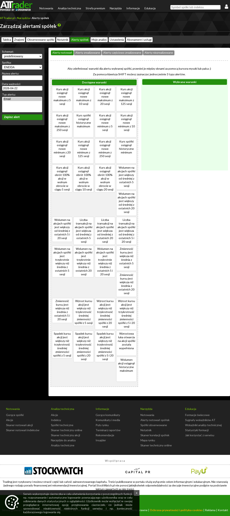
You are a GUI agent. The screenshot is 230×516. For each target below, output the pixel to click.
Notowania (46, 8)
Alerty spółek (80, 39)
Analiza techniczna (69, 8)
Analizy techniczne (62, 445)
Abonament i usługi (139, 39)
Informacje (133, 8)
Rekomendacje (105, 435)
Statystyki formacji (197, 430)
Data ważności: (11, 84)
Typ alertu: (9, 94)
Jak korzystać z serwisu (199, 435)
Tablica (6, 39)
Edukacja (150, 8)
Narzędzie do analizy (63, 440)
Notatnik (62, 39)
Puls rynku (102, 425)
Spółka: (7, 62)
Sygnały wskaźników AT (200, 420)
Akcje (9, 420)
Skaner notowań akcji (19, 425)
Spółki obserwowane (153, 425)
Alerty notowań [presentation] (62, 52)
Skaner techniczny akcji (65, 435)
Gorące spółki (15, 415)
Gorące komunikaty (108, 415)
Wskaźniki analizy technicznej (203, 425)
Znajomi (19, 39)
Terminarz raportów (108, 430)
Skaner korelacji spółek (154, 435)
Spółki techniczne (62, 425)
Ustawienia (117, 39)
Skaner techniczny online (66, 430)
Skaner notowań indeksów (22, 430)
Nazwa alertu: (10, 73)
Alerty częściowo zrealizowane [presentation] (122, 52)
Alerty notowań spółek (155, 420)
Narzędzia (116, 8)
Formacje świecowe (197, 415)
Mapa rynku (147, 440)
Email (22, 99)
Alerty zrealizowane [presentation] (87, 52)
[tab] (62, 52)
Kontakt (223, 510)
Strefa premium (95, 8)
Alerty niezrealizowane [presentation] (159, 52)
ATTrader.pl (7, 18)
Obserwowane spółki (40, 39)
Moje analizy (99, 39)
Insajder (101, 440)
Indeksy (56, 420)
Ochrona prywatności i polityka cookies (176, 510)
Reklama (210, 510)
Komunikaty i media (108, 420)
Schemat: (8, 51)
